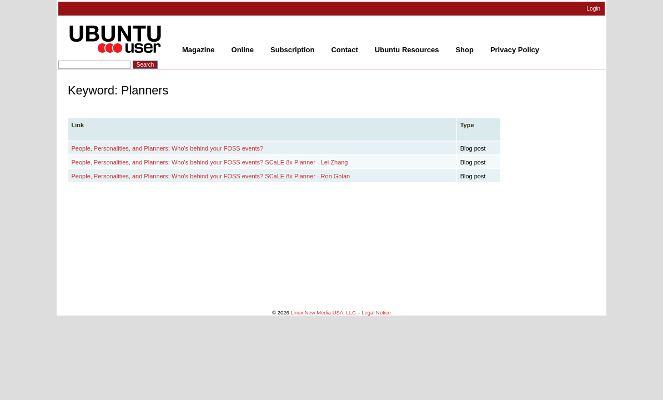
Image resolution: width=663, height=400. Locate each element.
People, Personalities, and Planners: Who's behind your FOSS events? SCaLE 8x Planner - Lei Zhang (210, 162)
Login (593, 9)
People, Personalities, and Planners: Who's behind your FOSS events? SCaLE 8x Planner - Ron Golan (211, 176)
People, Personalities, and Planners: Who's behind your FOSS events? (168, 148)
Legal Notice (376, 312)
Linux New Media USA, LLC (322, 312)
